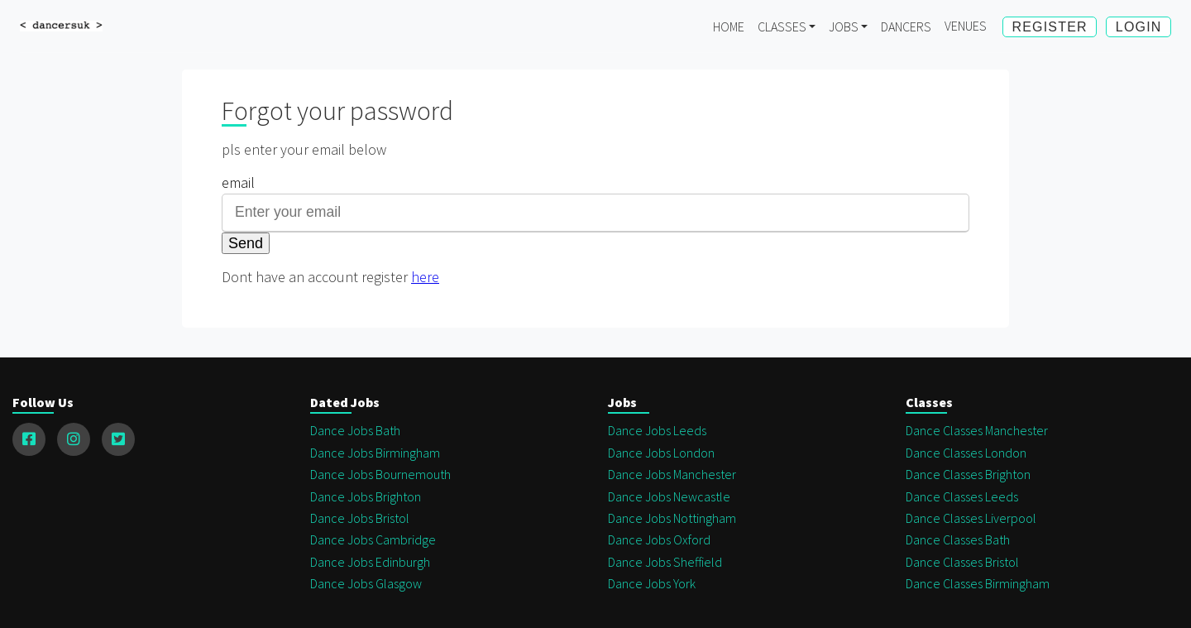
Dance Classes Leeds (962, 496)
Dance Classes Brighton (968, 474)
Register (1049, 27)
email (238, 182)
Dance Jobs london (661, 452)
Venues (966, 25)
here (425, 276)
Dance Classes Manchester (977, 430)
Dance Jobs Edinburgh (370, 561)
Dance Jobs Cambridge (373, 539)
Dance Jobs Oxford (659, 539)
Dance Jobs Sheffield (665, 561)
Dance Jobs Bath (355, 430)
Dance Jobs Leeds (657, 430)
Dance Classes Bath (958, 539)
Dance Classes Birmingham (978, 583)
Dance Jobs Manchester (672, 474)
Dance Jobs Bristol (359, 518)
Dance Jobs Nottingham (672, 518)
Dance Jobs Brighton (365, 496)
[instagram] (73, 439)
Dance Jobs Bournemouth (380, 474)
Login (1139, 27)
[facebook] (28, 439)
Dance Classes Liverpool (971, 518)
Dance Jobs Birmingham (375, 452)
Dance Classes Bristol (962, 561)
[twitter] (118, 439)
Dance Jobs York (652, 583)
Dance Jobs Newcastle (669, 496)
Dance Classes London (966, 452)
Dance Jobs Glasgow (366, 583)
